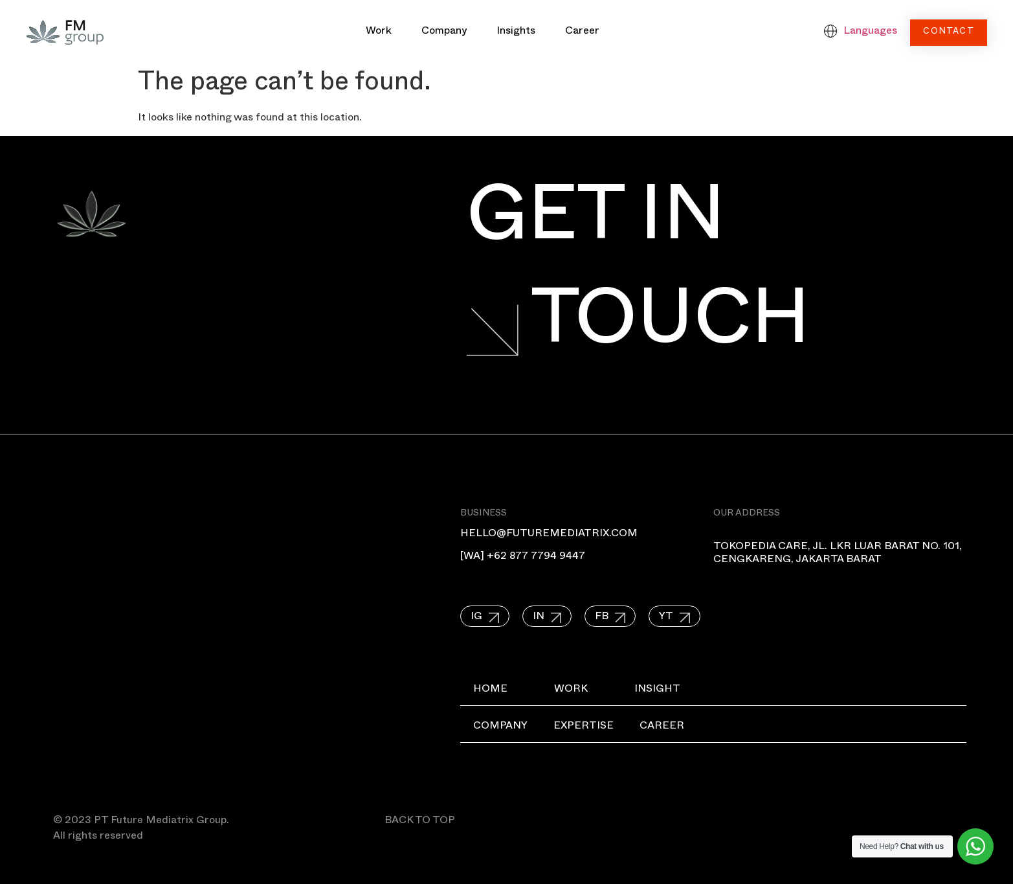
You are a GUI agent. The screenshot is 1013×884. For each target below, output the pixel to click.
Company (444, 32)
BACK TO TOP (419, 821)
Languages (870, 32)
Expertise (583, 727)
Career (582, 32)
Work (379, 32)
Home (490, 690)
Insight (657, 690)
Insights (515, 32)
